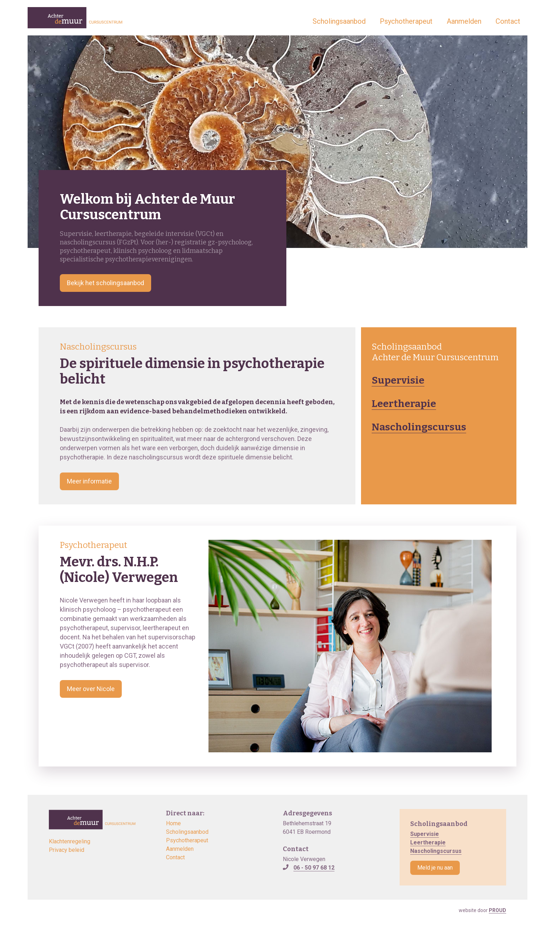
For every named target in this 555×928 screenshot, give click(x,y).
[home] (75, 17)
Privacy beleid (66, 850)
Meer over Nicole (91, 688)
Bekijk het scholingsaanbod (105, 283)
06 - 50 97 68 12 (313, 867)
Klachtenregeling (69, 841)
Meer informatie (89, 481)
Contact (508, 21)
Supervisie (398, 380)
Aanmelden (464, 21)
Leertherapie (404, 403)
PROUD (497, 910)
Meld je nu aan (435, 867)
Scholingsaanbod (339, 21)
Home (173, 823)
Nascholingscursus (419, 427)
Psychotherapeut (406, 21)
